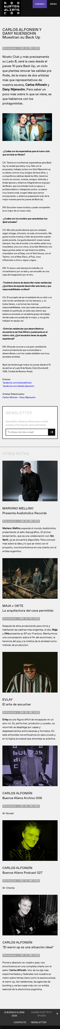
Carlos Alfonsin (10, 397)
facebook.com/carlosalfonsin (17, 382)
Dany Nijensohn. (28, 397)
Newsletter (38, 1022)
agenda (39, 4)
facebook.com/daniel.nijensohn (18, 386)
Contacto (20, 1022)
